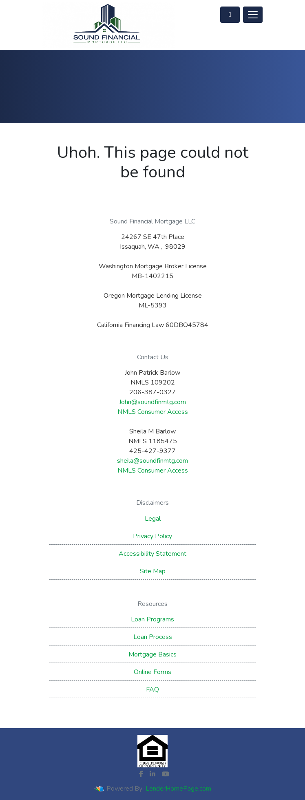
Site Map (153, 571)
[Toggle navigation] (253, 15)
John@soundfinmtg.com (152, 402)
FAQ (152, 689)
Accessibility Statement (152, 553)
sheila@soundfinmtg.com (152, 460)
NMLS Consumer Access (152, 411)
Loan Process (152, 636)
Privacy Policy (152, 536)
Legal (153, 518)
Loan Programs (152, 619)
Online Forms (152, 671)
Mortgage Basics (152, 654)
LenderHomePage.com (178, 788)
